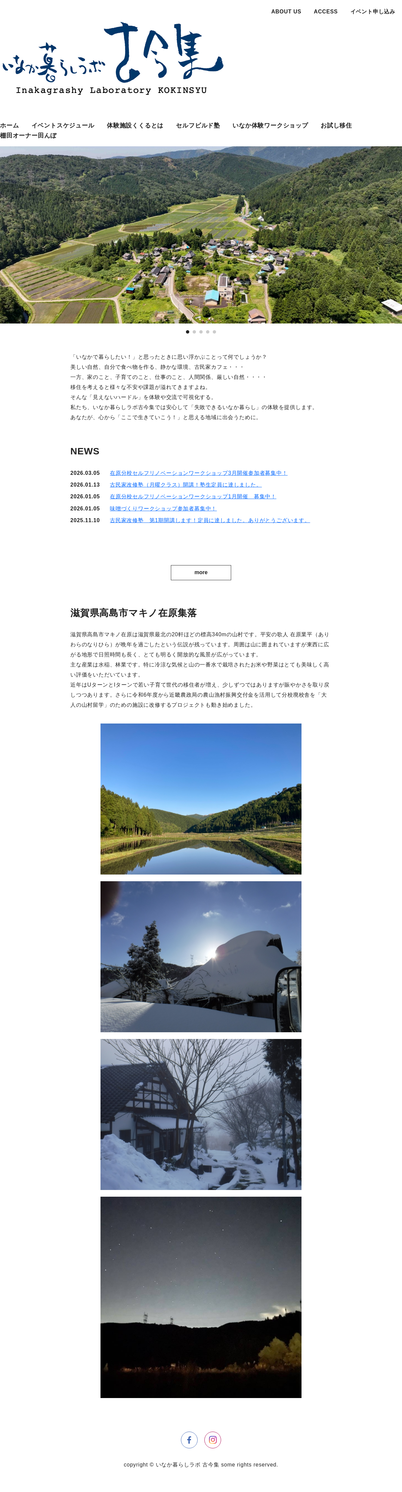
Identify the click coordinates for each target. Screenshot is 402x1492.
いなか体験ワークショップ (270, 125)
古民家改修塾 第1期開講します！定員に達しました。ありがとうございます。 (210, 520)
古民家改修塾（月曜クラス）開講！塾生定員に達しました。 (186, 485)
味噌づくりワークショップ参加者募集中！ (163, 508)
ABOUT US (286, 11)
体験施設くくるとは (135, 125)
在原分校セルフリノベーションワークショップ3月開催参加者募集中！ (199, 473)
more (200, 572)
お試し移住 (336, 125)
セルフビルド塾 (198, 125)
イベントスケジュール (62, 125)
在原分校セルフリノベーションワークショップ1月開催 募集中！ (193, 496)
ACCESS (326, 11)
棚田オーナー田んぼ (28, 135)
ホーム (9, 125)
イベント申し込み (372, 11)
